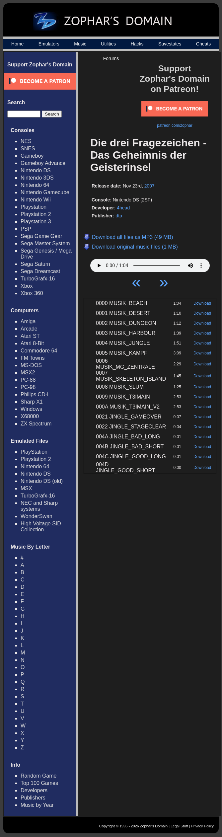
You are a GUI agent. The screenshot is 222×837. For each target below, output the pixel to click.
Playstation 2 (36, 214)
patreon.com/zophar (174, 125)
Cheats (203, 43)
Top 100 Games (39, 783)
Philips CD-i (34, 394)
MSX (26, 488)
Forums (111, 58)
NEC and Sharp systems (39, 506)
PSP (26, 229)
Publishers (33, 797)
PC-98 (28, 387)
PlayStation (34, 452)
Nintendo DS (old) (42, 481)
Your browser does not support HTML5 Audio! (150, 264)
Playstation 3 (36, 221)
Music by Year (37, 805)
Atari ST (30, 336)
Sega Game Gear (41, 236)
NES (26, 141)
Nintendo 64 (35, 185)
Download (202, 303)
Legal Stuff (179, 826)
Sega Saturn (35, 264)
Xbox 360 (32, 293)
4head (123, 207)
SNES (28, 148)
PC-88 (28, 380)
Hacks (137, 43)
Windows (31, 409)
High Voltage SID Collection (41, 526)
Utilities (108, 43)
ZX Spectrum (36, 423)
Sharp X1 (32, 402)
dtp (118, 215)
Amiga (28, 321)
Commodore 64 (39, 350)
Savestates (169, 43)
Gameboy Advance (43, 163)
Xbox (27, 286)
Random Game (39, 776)
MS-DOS (31, 365)
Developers (34, 790)
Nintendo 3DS (37, 178)
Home (17, 43)
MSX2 (28, 372)
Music (80, 43)
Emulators (48, 43)
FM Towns (33, 358)
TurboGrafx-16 (38, 278)
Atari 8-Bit (32, 343)
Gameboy (32, 156)
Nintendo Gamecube (45, 192)
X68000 (30, 416)
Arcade (29, 329)
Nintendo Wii (36, 199)
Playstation (33, 207)
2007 (149, 186)
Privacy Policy (202, 826)
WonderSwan (36, 516)
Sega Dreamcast (40, 271)
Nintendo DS (36, 170)
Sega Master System (45, 243)
